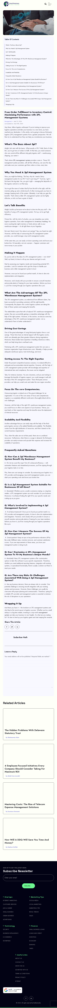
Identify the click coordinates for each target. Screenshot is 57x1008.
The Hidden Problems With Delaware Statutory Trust (24, 731)
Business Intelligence (10, 933)
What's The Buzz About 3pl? (15, 45)
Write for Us (19, 966)
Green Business (8, 916)
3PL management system (21, 160)
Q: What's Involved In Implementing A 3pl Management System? (24, 86)
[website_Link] (26, 998)
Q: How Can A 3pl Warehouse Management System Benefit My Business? (26, 79)
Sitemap (18, 981)
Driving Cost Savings (11, 62)
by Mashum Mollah (12, 847)
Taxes (31, 948)
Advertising (7, 919)
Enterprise (6, 941)
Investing (32, 937)
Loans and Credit (35, 933)
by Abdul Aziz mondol (13, 776)
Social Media (33, 900)
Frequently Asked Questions (13, 76)
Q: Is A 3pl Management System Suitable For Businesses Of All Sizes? (25, 83)
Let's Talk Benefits (10, 52)
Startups (7, 897)
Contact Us (19, 962)
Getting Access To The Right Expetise (16, 66)
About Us (18, 958)
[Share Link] (7, 627)
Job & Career (7, 908)
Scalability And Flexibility (13, 72)
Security (6, 929)
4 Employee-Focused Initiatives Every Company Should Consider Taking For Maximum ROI (25, 768)
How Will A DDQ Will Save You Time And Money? (27, 841)
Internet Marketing (10, 900)
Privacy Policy (20, 977)
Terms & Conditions (22, 974)
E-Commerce (7, 937)
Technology (9, 926)
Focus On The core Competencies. (15, 69)
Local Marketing (35, 904)
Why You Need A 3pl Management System (17, 48)
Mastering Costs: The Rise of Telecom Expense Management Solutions (25, 806)
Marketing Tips (36, 897)
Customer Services (10, 904)
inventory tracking (41, 221)
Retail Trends (34, 912)
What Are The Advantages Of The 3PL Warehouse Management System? (26, 59)
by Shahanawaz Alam (12, 737)
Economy (32, 941)
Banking (32, 945)
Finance (33, 926)
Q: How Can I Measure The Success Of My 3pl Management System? (25, 90)
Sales (31, 916)
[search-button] (45, 4)
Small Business (8, 912)
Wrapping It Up (10, 104)
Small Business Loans (37, 929)
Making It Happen (11, 55)
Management (8, 121)
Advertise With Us (21, 970)
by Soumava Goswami (13, 811)
